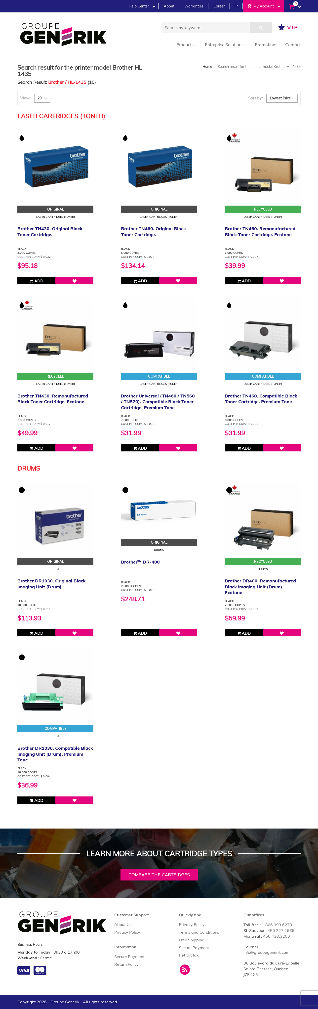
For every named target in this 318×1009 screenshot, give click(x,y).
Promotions (266, 44)
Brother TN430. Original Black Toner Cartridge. (49, 231)
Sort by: (255, 97)
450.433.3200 (276, 936)
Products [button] (186, 44)
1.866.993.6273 (277, 924)
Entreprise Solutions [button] (226, 44)
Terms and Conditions (199, 932)
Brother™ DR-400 (140, 562)
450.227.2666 (281, 930)
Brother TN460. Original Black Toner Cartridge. (153, 231)
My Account (264, 6)
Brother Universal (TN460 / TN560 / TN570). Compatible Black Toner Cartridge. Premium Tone (158, 401)
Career (219, 6)
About (169, 6)
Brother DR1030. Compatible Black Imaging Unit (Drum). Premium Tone (55, 754)
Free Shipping (191, 939)
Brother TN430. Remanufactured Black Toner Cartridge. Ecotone (52, 398)
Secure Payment (129, 956)
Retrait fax (189, 955)
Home (207, 66)
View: (25, 97)
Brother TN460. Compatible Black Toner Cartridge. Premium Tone (261, 398)
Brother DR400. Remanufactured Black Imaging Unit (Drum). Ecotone (260, 586)
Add (36, 280)
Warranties (193, 6)
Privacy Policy (127, 932)
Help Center (142, 6)
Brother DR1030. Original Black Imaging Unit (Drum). (51, 583)
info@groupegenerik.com (266, 952)
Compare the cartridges (159, 874)
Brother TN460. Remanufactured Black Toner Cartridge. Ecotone (260, 231)
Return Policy (126, 964)
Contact (293, 44)
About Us (123, 924)
